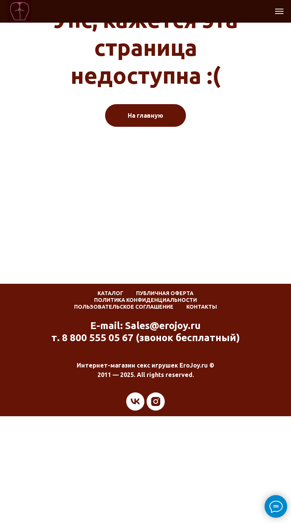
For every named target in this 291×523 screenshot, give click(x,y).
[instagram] (156, 401)
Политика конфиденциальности (145, 300)
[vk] (135, 401)
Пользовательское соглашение (123, 307)
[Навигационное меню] (279, 11)
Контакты (201, 307)
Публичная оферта (164, 293)
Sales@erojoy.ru (163, 325)
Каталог (110, 293)
